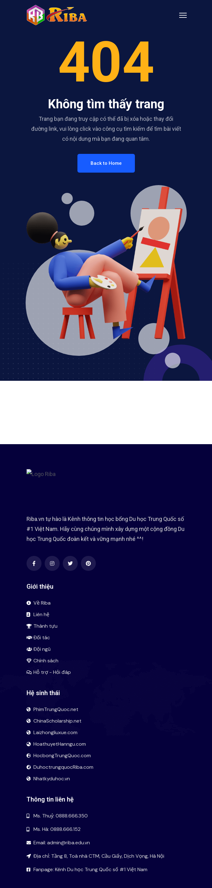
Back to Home (106, 163)
